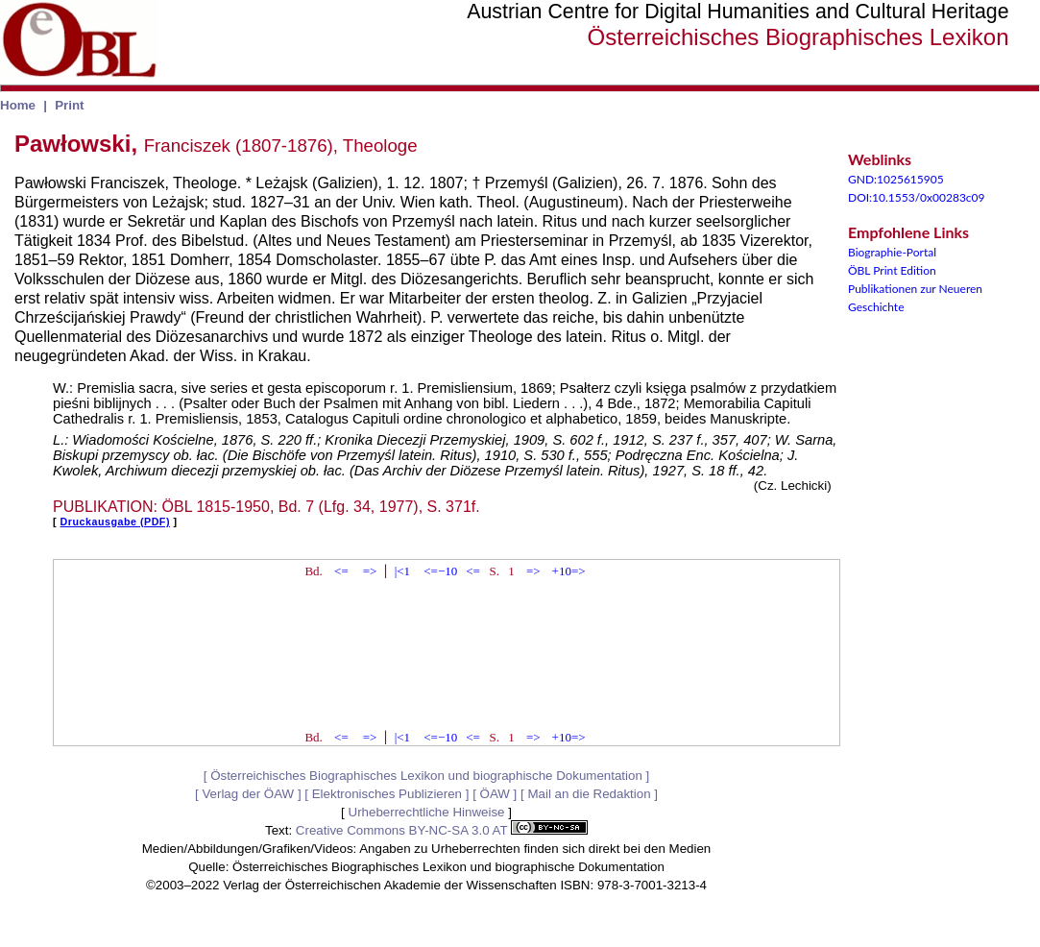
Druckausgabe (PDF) (115, 521)
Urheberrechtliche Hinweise (427, 812)
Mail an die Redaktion (588, 794)
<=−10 (440, 571)
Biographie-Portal (892, 252)
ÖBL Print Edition (892, 270)
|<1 (402, 571)
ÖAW (495, 794)
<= (341, 571)
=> (370, 571)
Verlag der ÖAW (248, 794)
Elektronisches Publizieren (387, 794)
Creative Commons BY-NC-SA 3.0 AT (442, 830)
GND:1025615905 (896, 179)
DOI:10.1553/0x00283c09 (916, 197)
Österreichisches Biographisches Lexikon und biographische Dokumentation (426, 775)
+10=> (569, 571)
